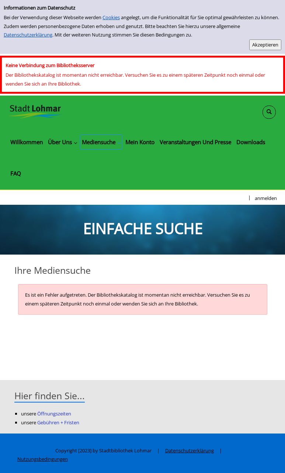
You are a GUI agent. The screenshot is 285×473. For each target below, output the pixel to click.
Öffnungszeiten (54, 413)
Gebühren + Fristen (58, 422)
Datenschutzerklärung (28, 34)
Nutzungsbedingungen (42, 459)
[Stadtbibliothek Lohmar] (35, 111)
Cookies (111, 17)
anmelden (266, 198)
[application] (62, 142)
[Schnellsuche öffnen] (269, 112)
